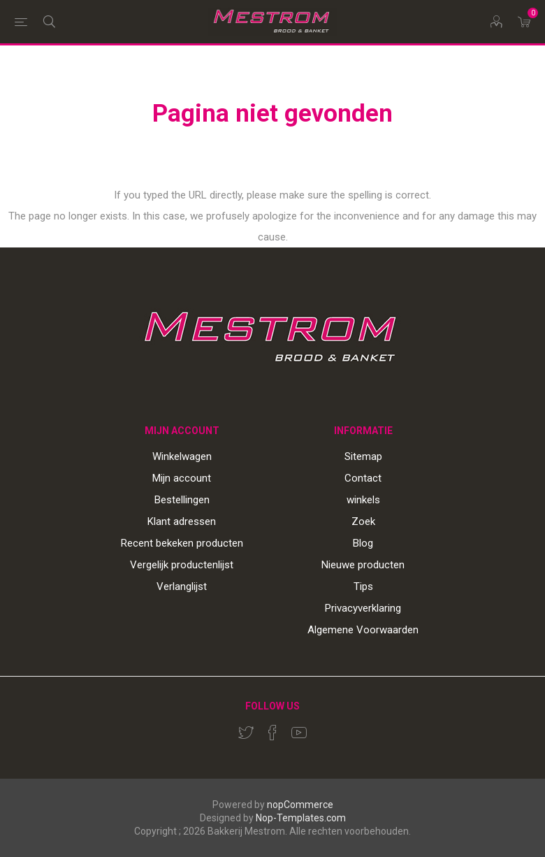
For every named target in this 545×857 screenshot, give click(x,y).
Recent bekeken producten (182, 543)
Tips (363, 586)
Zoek (363, 521)
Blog (363, 543)
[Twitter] (246, 732)
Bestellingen (182, 500)
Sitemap (363, 456)
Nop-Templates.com (301, 817)
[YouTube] (299, 732)
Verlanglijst (182, 586)
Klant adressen (181, 521)
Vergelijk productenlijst (181, 565)
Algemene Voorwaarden (363, 630)
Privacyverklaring (363, 608)
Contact (363, 478)
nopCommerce (300, 804)
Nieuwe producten (363, 565)
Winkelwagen (182, 456)
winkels (363, 500)
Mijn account (181, 478)
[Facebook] (272, 732)
